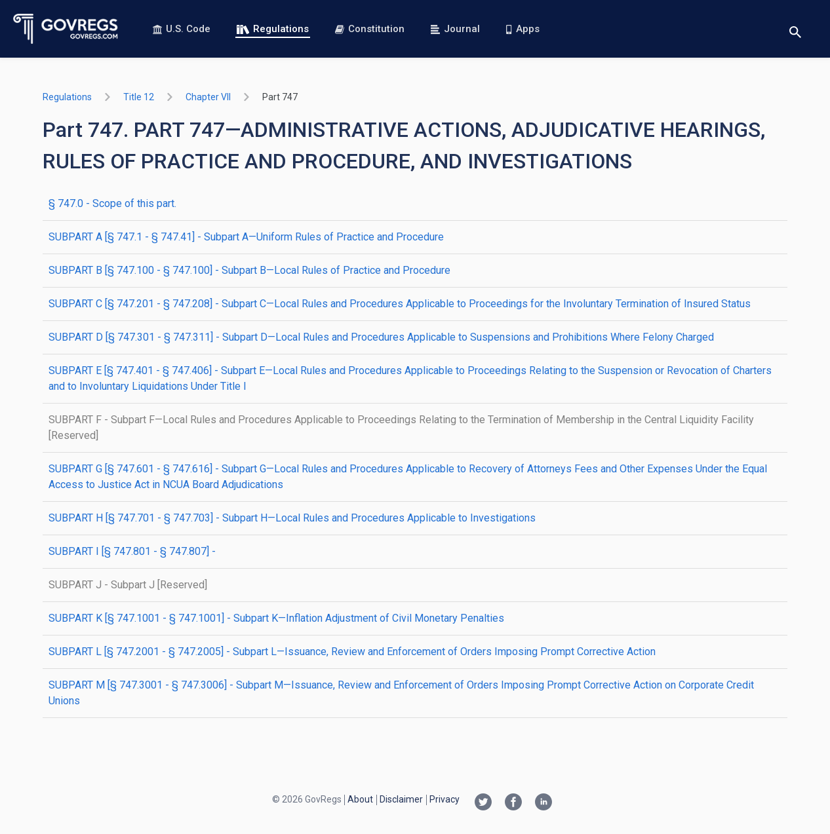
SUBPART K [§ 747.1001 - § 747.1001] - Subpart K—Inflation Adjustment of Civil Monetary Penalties (276, 618)
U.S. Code (181, 29)
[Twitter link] (483, 803)
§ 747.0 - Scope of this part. (112, 203)
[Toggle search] (795, 29)
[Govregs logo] (66, 29)
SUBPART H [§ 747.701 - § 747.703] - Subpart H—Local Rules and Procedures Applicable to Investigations (292, 518)
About (360, 799)
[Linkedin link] (543, 803)
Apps (522, 29)
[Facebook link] (513, 803)
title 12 (138, 97)
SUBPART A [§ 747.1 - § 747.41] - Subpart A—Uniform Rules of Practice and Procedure (246, 237)
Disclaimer (401, 799)
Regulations (273, 29)
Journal (455, 29)
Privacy (444, 799)
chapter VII (208, 97)
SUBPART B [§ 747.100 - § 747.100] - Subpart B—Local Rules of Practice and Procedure (249, 270)
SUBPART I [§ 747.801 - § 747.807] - (132, 551)
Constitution (370, 29)
